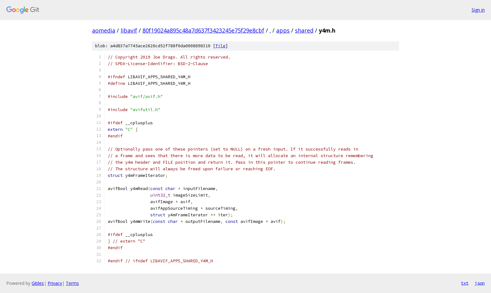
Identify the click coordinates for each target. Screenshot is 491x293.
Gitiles (38, 283)
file (220, 46)
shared (304, 30)
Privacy (55, 283)
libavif (129, 30)
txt (464, 283)
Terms (72, 283)
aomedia (103, 30)
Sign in (478, 10)
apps (283, 30)
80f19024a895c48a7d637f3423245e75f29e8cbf (203, 30)
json (480, 283)
